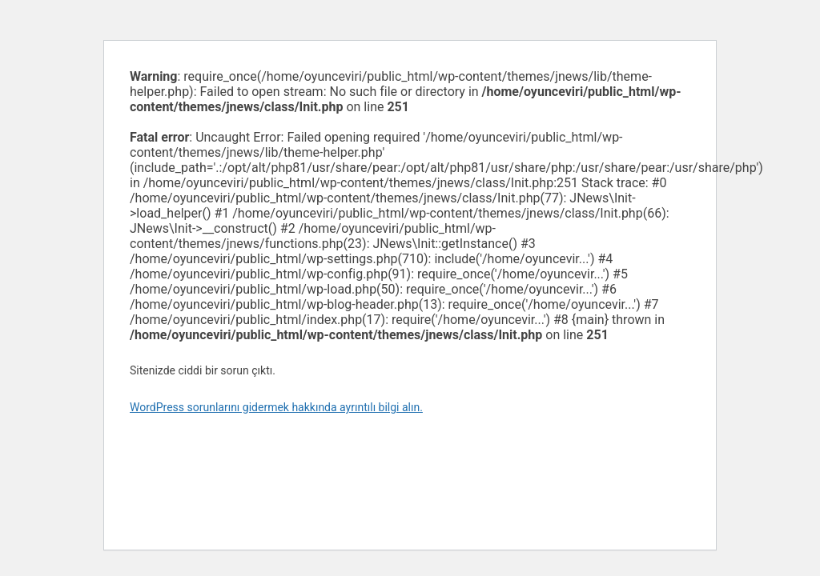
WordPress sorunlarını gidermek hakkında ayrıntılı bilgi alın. (276, 407)
